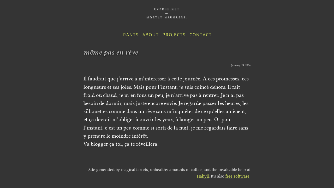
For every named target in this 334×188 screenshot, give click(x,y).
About (150, 35)
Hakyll (203, 176)
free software (237, 176)
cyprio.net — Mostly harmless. (167, 13)
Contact (200, 35)
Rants (131, 35)
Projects (174, 35)
